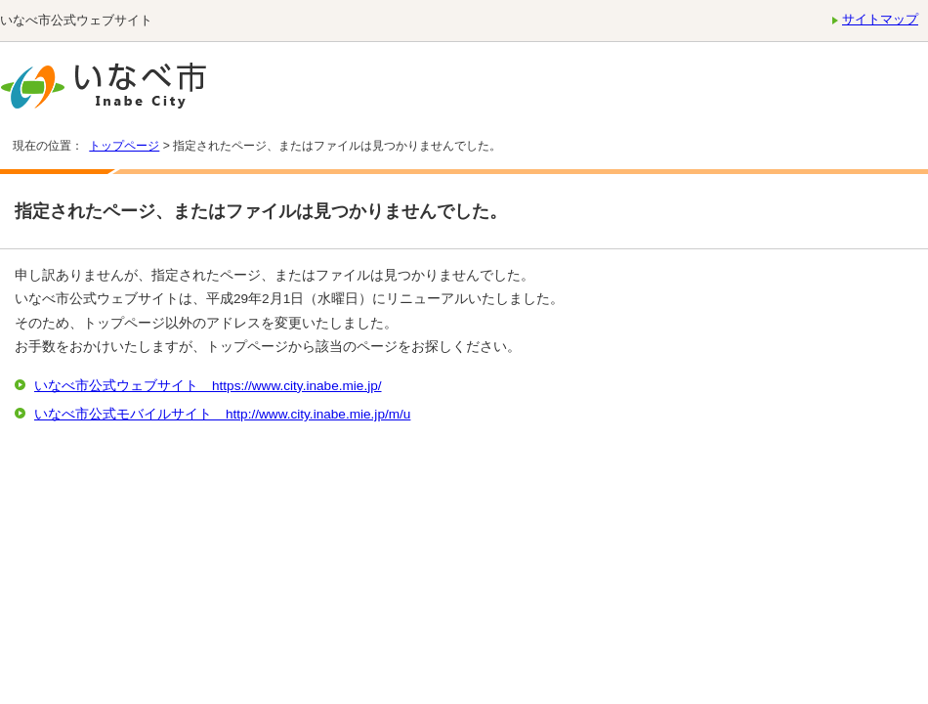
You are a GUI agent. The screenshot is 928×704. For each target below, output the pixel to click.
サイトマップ (880, 19)
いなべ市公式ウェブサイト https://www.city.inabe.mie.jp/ (208, 385)
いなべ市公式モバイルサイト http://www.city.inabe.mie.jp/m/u (222, 414)
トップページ (124, 146)
